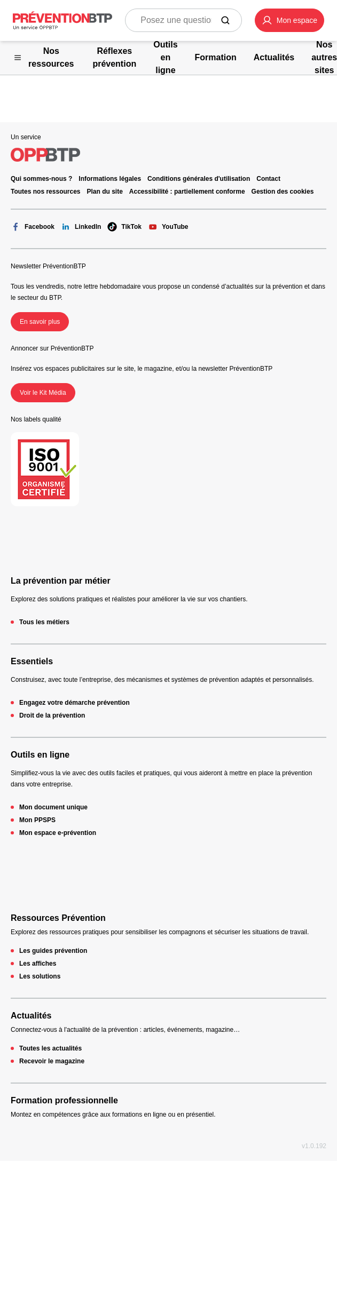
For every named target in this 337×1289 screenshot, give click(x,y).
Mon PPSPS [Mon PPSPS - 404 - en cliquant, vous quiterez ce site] (37, 820)
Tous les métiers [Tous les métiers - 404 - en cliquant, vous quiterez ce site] (44, 622)
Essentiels (32, 661)
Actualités (31, 1015)
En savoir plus (40, 321)
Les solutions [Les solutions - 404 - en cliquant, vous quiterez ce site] (39, 976)
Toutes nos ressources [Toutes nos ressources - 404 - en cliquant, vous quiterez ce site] (46, 191)
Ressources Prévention (58, 917)
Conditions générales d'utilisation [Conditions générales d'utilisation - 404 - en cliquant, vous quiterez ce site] (198, 178)
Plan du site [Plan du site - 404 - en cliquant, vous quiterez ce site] (105, 191)
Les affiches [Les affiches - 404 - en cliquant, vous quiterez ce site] (37, 963)
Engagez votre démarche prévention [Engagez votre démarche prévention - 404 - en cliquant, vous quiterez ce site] (74, 702)
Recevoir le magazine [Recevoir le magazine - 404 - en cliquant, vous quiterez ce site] (51, 1061)
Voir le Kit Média (43, 392)
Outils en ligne (40, 754)
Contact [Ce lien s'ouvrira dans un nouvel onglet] (268, 178)
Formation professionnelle (64, 1100)
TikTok (124, 227)
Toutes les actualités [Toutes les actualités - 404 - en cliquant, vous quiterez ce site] (50, 1048)
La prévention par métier (61, 580)
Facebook (32, 227)
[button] (289, 20)
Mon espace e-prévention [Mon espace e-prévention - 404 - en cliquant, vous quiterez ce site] (57, 833)
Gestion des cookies (283, 191)
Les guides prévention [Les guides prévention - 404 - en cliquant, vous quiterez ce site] (53, 950)
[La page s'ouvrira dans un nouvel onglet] (289, 20)
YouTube (168, 227)
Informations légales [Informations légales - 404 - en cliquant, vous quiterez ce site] (110, 178)
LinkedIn (81, 227)
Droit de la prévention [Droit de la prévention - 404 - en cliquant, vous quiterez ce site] (52, 715)
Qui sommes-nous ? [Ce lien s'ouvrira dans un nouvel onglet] (41, 178)
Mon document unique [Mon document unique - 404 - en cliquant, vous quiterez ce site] (53, 807)
